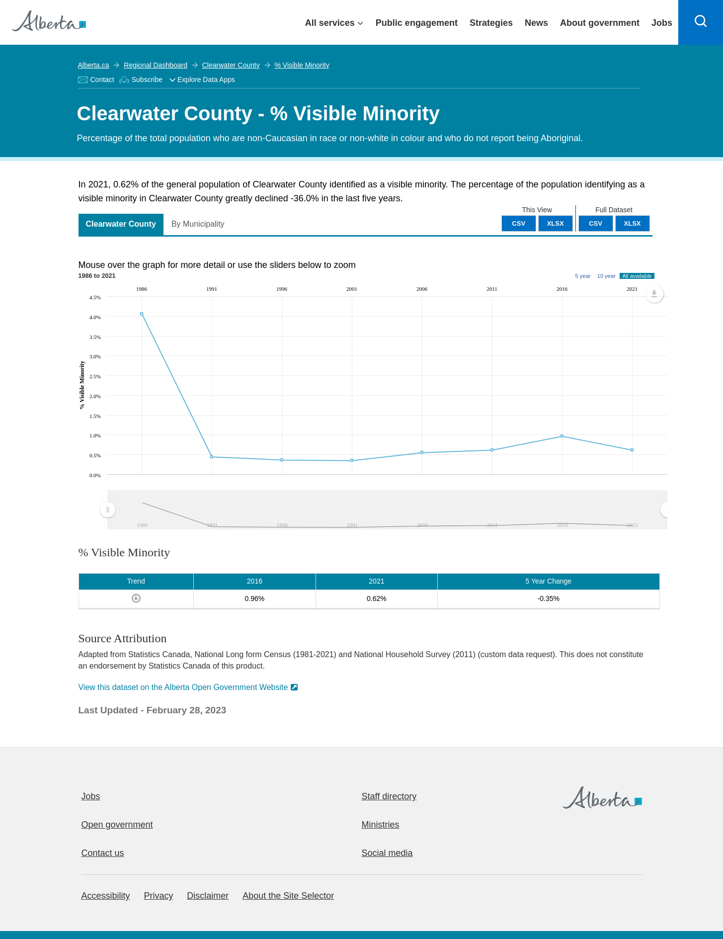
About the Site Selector (288, 896)
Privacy (158, 896)
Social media (387, 853)
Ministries (381, 825)
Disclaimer (208, 896)
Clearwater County (231, 65)
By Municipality (198, 224)
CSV (595, 223)
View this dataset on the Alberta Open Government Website (183, 687)
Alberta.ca (93, 65)
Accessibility (105, 896)
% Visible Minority (301, 65)
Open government (117, 825)
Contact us (102, 853)
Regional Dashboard (155, 65)
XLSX (632, 223)
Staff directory (389, 796)
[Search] (700, 22)
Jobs (90, 796)
